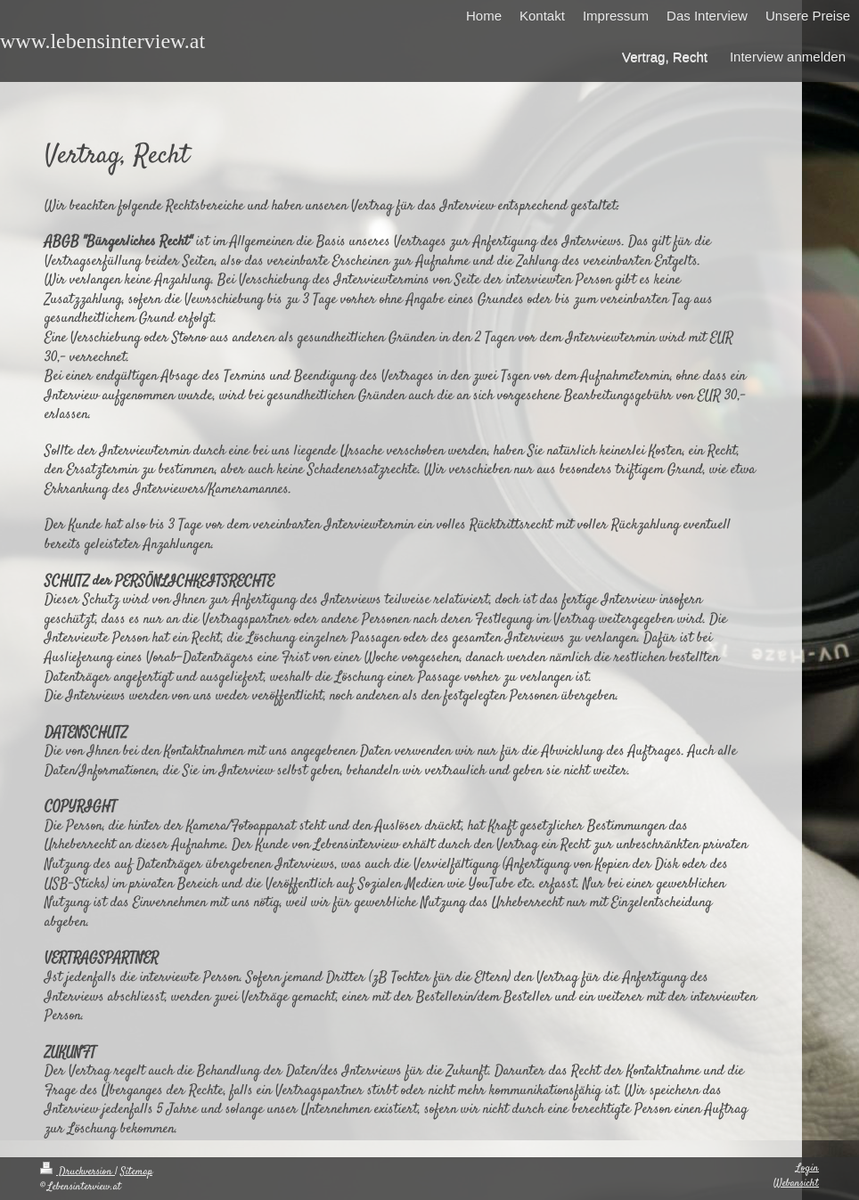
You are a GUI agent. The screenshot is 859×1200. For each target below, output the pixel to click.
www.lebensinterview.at (102, 41)
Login (807, 1168)
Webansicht (796, 1183)
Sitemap (136, 1172)
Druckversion (77, 1172)
